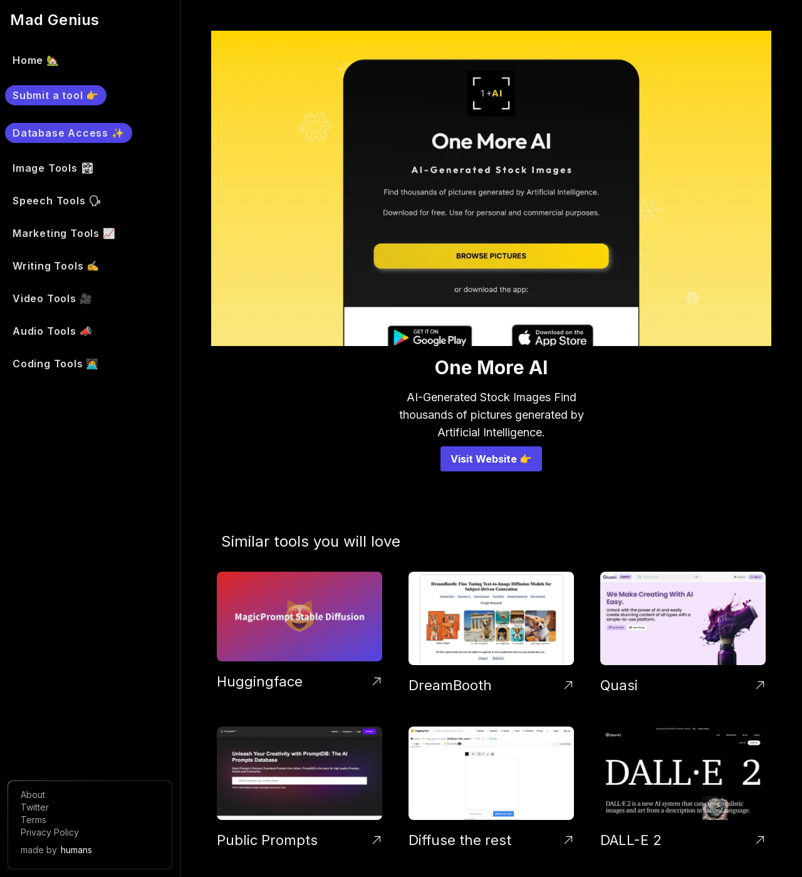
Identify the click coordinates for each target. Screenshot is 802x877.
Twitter (35, 807)
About (33, 794)
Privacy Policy (50, 832)
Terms (33, 819)
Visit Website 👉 (491, 459)
